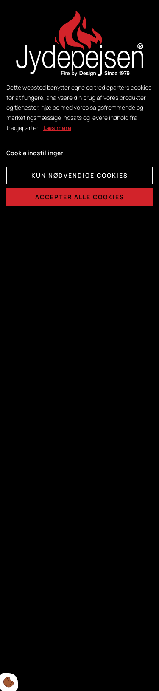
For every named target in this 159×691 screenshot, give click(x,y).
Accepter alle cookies (79, 197)
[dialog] (79, 345)
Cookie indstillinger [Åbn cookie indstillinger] (34, 153)
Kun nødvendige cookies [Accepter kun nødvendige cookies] (79, 175)
